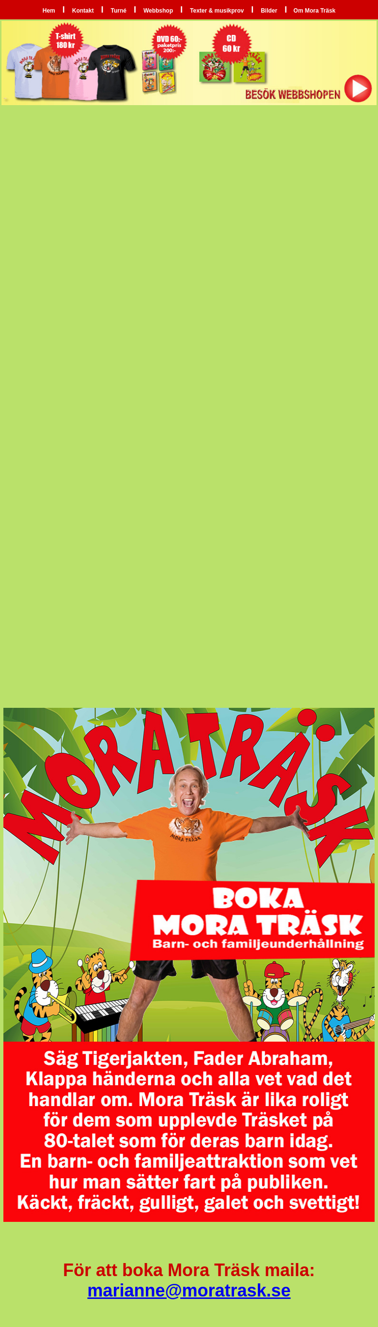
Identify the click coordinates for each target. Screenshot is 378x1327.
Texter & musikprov (217, 10)
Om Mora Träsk (313, 10)
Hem (49, 10)
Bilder (269, 10)
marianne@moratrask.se (188, 1290)
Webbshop (158, 10)
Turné (118, 10)
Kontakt (83, 10)
